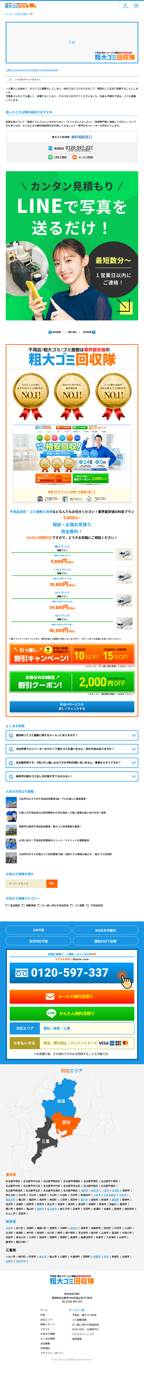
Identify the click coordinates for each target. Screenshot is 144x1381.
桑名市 (42, 1256)
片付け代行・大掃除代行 (85, 1329)
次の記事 (89, 332)
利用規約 (45, 1348)
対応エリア (46, 1319)
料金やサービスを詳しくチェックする (72, 706)
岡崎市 (84, 1190)
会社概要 (45, 1343)
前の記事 (54, 332)
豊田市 (115, 1199)
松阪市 (9, 1261)
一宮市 (105, 1190)
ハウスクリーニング (83, 1334)
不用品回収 (97, 905)
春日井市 (10, 1199)
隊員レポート (47, 1324)
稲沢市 (95, 1190)
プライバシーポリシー (52, 1353)
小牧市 (97, 1195)
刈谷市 (122, 1195)
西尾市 (40, 1209)
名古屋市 (52, 1209)
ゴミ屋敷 (79, 905)
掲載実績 (31, 905)
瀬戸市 (84, 1199)
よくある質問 (47, 1338)
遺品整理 (15, 905)
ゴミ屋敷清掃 (79, 1320)
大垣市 (9, 1228)
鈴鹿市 (97, 1256)
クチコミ (45, 1329)
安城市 (115, 1190)
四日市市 (21, 1261)
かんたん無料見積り (70, 1013)
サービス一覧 (76, 1310)
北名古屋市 (110, 1195)
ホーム (9, 14)
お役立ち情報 (21, 14)
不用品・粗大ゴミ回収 (84, 1315)
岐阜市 (74, 1228)
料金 (42, 1314)
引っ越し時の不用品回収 (55, 905)
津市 (106, 1256)
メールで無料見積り (69, 996)
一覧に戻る (71, 332)
